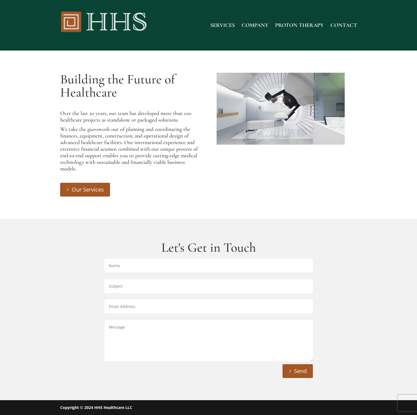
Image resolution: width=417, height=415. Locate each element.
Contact (343, 26)
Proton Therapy (299, 26)
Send (300, 371)
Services (222, 26)
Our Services (88, 189)
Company (255, 26)
